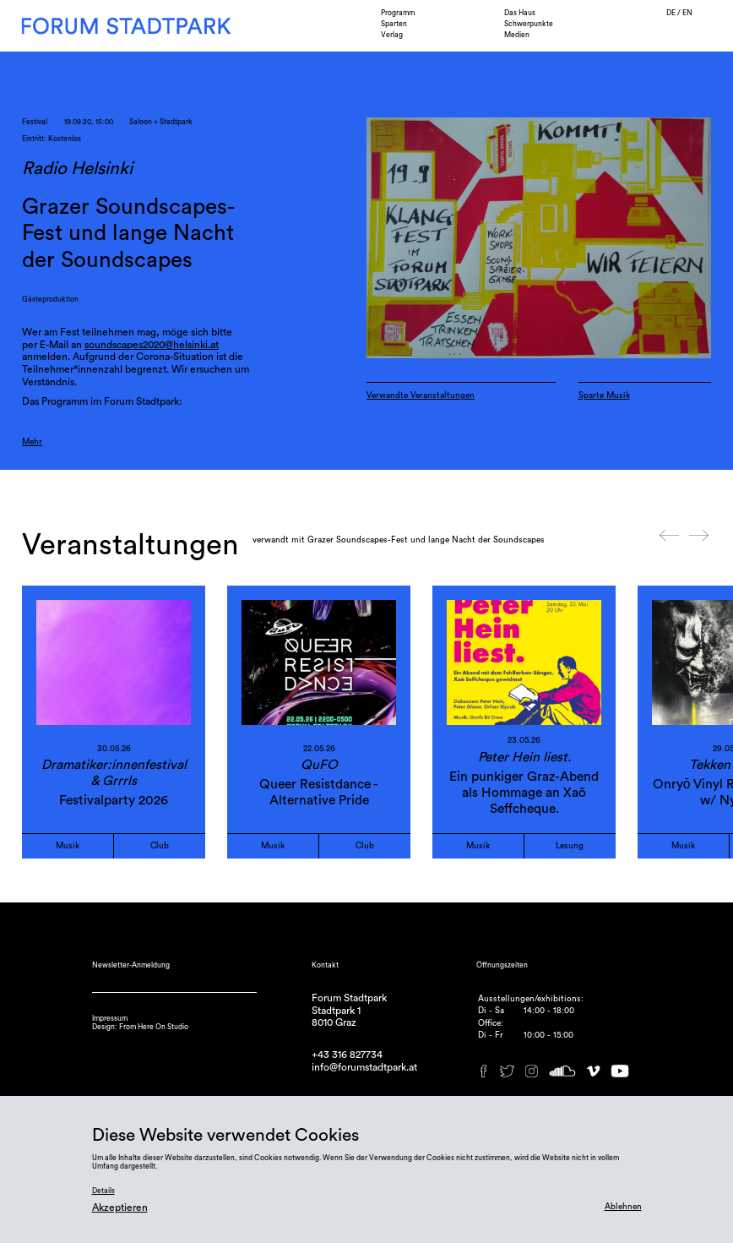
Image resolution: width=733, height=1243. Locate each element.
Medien (516, 35)
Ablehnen (623, 1206)
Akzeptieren (120, 1207)
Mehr (32, 442)
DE (671, 13)
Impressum (110, 1018)
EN (687, 13)
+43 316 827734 (347, 1054)
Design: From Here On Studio (140, 1027)
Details (103, 1191)
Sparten (394, 24)
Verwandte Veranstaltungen (420, 395)
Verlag (392, 35)
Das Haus (519, 13)
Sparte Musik (604, 395)
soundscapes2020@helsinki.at (151, 345)
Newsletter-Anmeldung (131, 965)
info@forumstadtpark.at (364, 1067)
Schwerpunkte (528, 24)
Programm (398, 13)
